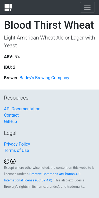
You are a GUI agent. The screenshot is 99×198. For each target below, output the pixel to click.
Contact (11, 115)
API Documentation (22, 108)
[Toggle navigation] (87, 7)
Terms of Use (16, 150)
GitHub (10, 121)
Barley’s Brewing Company (44, 77)
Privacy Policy (17, 144)
